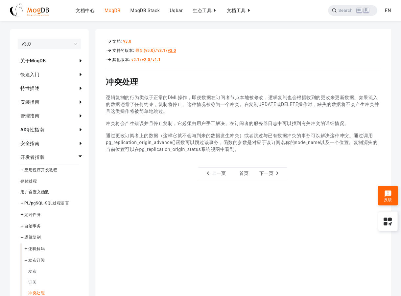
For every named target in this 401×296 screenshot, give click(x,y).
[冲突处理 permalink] (101, 81)
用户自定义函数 (34, 192)
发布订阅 (36, 260)
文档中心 (85, 10)
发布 (32, 271)
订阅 (32, 282)
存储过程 (28, 181)
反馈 (388, 196)
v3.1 (161, 50)
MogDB (112, 10)
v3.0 (127, 41)
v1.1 (157, 59)
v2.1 (135, 59)
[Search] (353, 10)
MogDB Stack (145, 10)
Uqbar (176, 10)
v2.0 (146, 59)
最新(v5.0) (145, 50)
